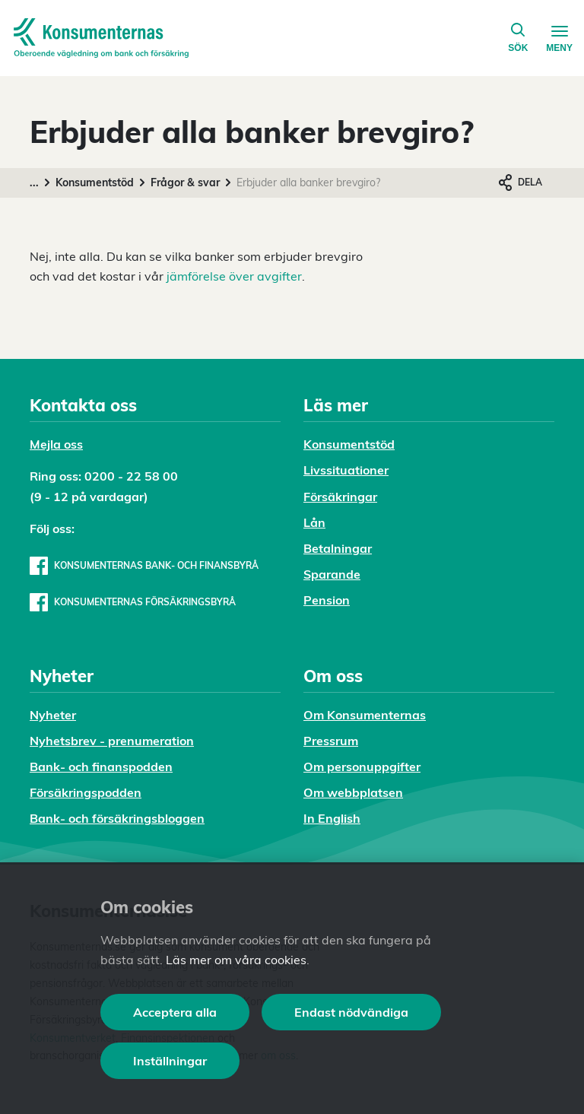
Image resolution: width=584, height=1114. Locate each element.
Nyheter (53, 714)
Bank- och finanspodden (101, 766)
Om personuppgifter (362, 766)
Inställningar (170, 1060)
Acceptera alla (175, 1012)
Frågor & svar (185, 182)
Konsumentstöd (95, 182)
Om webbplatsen (353, 792)
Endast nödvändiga (351, 1012)
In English (331, 818)
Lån (314, 522)
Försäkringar (340, 496)
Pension (326, 600)
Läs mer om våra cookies (236, 959)
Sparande (331, 574)
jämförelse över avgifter (234, 276)
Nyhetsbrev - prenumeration (112, 740)
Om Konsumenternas (364, 714)
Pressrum (330, 740)
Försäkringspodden (85, 792)
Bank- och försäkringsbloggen (117, 818)
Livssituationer (346, 470)
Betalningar (337, 548)
